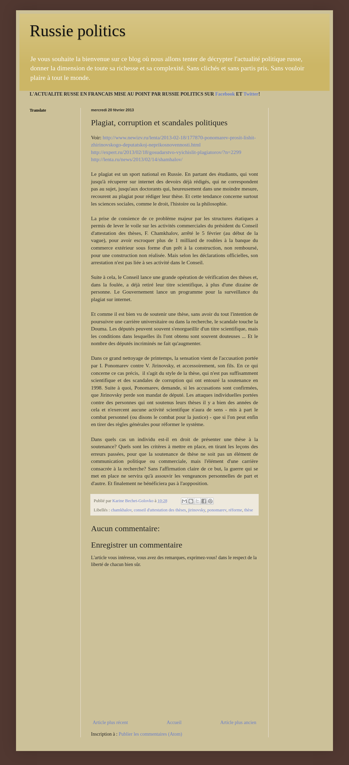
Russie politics (77, 31)
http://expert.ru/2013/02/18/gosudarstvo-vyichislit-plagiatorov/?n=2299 (166, 152)
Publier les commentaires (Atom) (150, 734)
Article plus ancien (238, 722)
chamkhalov (121, 510)
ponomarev (216, 510)
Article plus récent (110, 722)
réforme (235, 510)
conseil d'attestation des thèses (160, 510)
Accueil (174, 722)
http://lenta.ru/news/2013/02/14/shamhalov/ (137, 159)
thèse (248, 510)
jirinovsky (196, 510)
